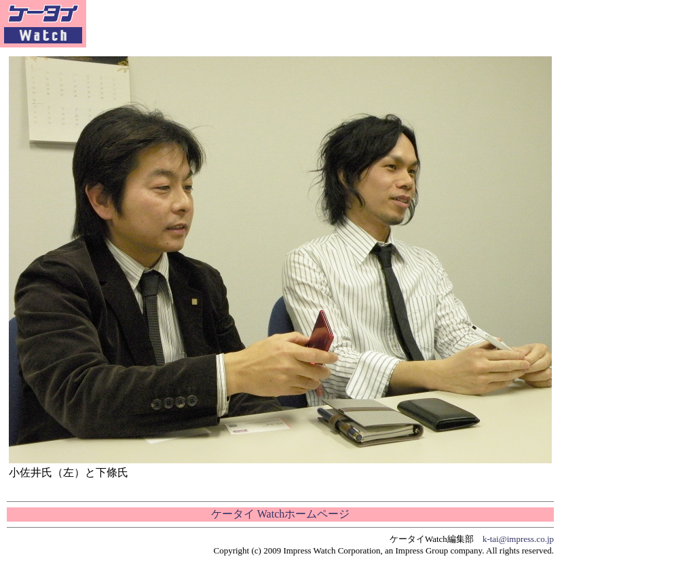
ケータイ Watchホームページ (280, 514)
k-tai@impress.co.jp (518, 539)
